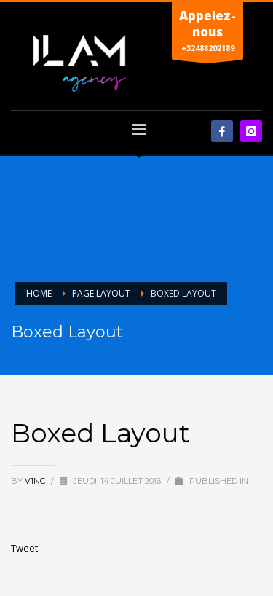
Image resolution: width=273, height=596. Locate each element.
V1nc (36, 481)
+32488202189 (207, 33)
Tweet (24, 547)
